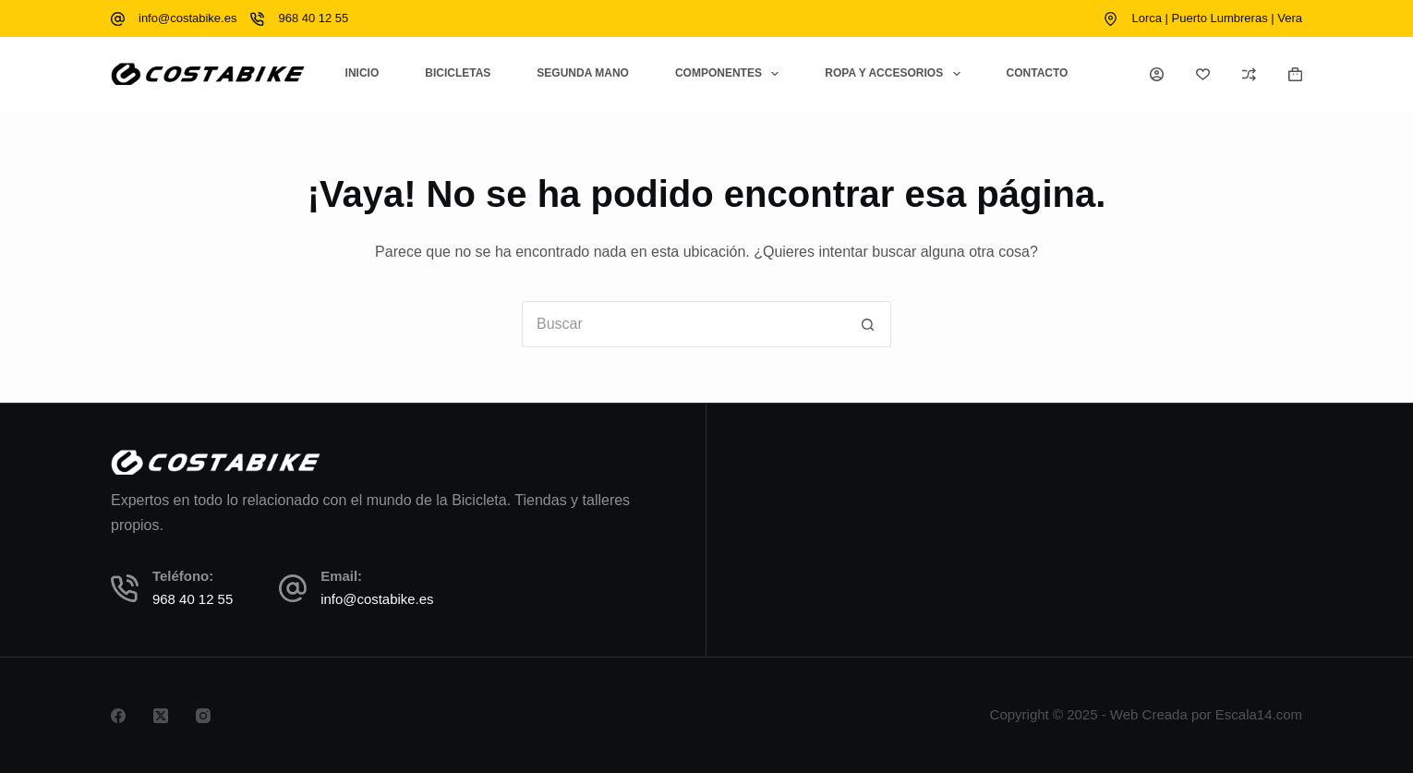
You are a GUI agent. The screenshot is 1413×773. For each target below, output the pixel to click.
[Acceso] (1157, 74)
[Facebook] (118, 715)
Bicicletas (457, 72)
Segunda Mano (583, 72)
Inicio (362, 72)
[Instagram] (203, 715)
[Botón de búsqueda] (868, 324)
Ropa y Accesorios (896, 74)
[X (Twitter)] (160, 715)
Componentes (730, 74)
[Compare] (1249, 74)
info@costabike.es (187, 18)
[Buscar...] (683, 324)
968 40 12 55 (313, 18)
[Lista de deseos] (1203, 74)
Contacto (1038, 72)
